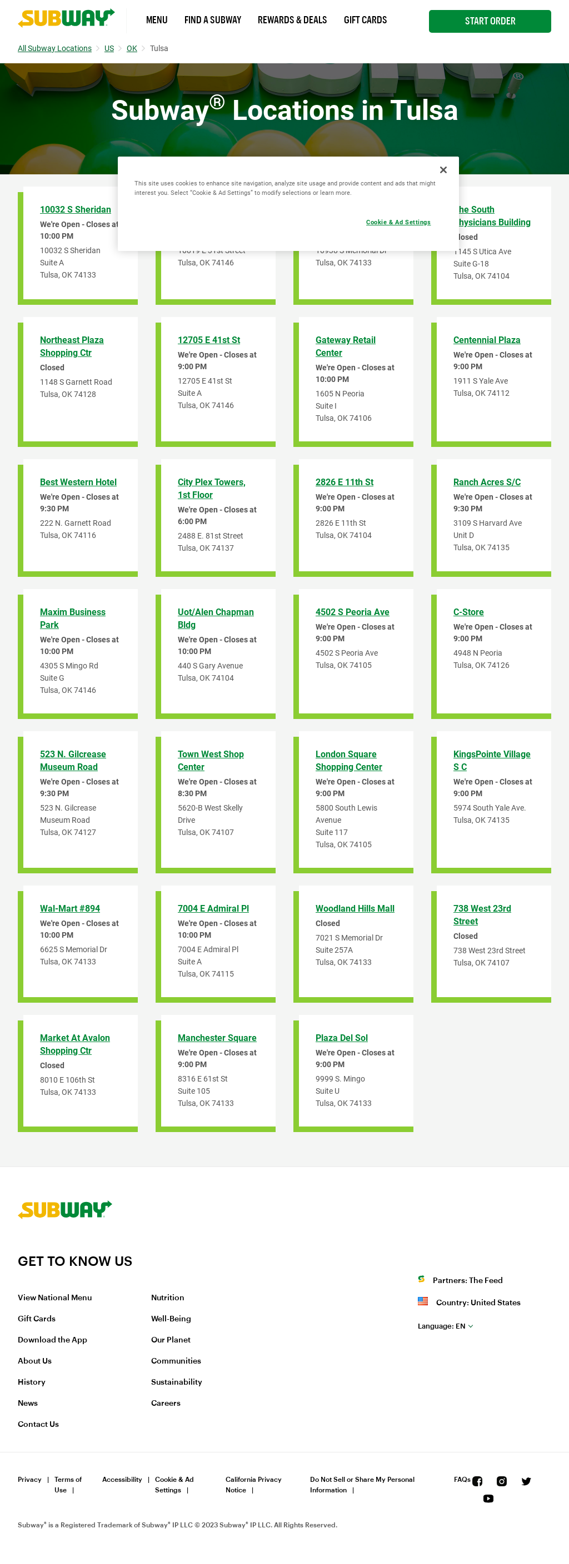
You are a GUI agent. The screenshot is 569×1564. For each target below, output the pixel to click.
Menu (157, 20)
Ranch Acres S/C (487, 482)
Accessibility (122, 1479)
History (32, 1382)
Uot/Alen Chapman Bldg (216, 618)
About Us (35, 1361)
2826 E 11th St (344, 482)
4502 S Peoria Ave (353, 612)
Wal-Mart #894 (70, 908)
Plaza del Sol (342, 1038)
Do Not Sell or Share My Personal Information (362, 1484)
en (442, 1326)
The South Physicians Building (492, 216)
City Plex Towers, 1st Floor (212, 488)
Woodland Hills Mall (355, 908)
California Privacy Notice (254, 1484)
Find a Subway (212, 20)
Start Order (490, 21)
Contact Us (38, 1425)
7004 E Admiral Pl (213, 908)
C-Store (468, 612)
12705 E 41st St (209, 340)
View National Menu (55, 1298)
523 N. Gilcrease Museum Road (73, 760)
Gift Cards (365, 20)
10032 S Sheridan (75, 209)
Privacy (30, 1479)
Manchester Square (217, 1038)
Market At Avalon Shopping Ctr (75, 1044)
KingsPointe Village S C (492, 760)
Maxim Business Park (73, 618)
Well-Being (171, 1319)
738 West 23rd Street (482, 915)
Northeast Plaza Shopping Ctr (72, 346)
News (28, 1403)
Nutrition (167, 1298)
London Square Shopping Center (349, 760)
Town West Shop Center (211, 760)
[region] (288, 204)
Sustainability (176, 1382)
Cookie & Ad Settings (174, 1484)
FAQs (462, 1479)
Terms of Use (68, 1484)
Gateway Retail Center (346, 346)
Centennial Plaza (487, 340)
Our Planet (171, 1340)
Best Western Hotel (78, 482)
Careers (166, 1403)
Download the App (52, 1340)
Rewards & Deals (292, 20)
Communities (176, 1361)
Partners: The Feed (468, 1281)
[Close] (443, 170)
